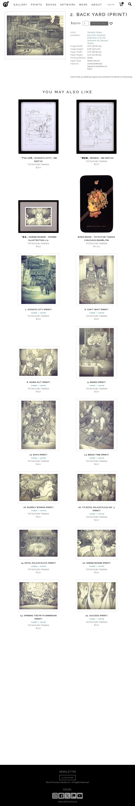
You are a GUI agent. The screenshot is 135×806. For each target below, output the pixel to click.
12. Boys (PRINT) (38, 455)
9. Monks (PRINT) (96, 382)
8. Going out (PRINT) (38, 382)
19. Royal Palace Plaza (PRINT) (38, 563)
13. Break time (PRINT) (96, 455)
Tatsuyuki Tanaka (94, 32)
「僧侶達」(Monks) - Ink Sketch (96, 158)
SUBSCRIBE (67, 778)
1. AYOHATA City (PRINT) (38, 309)
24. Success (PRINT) (96, 615)
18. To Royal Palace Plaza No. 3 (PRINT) (96, 509)
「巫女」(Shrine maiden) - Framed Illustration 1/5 (38, 238)
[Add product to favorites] (111, 24)
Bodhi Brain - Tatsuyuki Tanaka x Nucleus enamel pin (96, 238)
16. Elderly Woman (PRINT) (38, 507)
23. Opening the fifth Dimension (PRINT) (38, 617)
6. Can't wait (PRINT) (96, 309)
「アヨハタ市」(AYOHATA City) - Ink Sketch (38, 159)
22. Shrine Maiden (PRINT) (97, 563)
